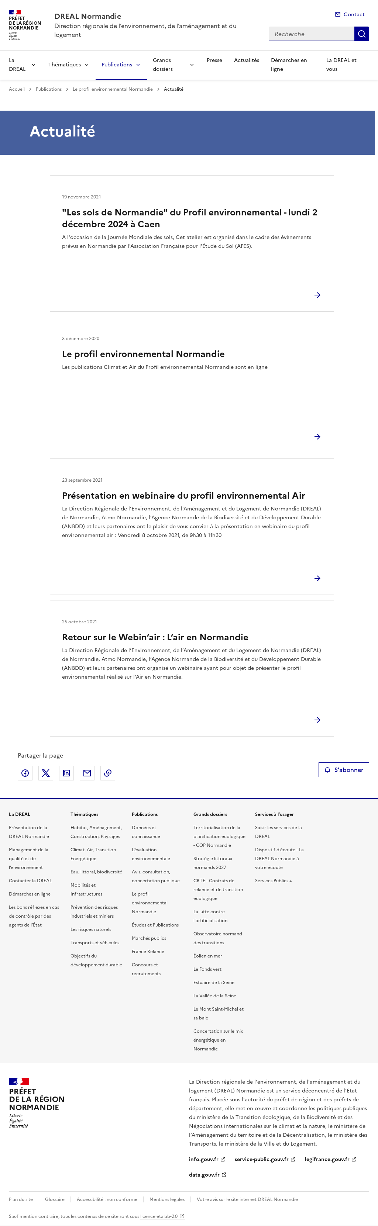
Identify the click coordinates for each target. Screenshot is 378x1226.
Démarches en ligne (289, 64)
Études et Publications (155, 925)
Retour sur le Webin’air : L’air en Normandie (155, 637)
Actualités (246, 60)
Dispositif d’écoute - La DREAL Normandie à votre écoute (279, 858)
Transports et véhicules (95, 942)
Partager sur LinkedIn (66, 773)
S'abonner (343, 769)
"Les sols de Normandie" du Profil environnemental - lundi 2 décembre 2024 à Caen (189, 218)
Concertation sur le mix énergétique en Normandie (218, 1040)
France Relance (148, 951)
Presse (214, 60)
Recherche (361, 34)
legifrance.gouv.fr (327, 1159)
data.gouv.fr (204, 1175)
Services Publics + (273, 880)
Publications (117, 65)
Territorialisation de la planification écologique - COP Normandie (219, 836)
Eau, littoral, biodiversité (96, 872)
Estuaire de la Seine (213, 982)
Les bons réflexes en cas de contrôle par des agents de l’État (34, 916)
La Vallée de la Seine (214, 996)
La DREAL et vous (341, 64)
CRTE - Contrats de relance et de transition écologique (218, 889)
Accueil (17, 89)
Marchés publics (149, 938)
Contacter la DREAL (30, 880)
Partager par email (87, 773)
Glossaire (55, 1199)
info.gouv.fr (204, 1159)
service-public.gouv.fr (262, 1159)
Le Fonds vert (207, 969)
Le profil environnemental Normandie (113, 89)
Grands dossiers (163, 64)
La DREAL (17, 64)
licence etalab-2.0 (159, 1216)
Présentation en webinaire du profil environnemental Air (183, 495)
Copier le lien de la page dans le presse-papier (107, 773)
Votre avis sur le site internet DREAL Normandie (247, 1199)
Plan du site (21, 1199)
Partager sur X (45, 773)
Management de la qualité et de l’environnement (28, 858)
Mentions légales (167, 1199)
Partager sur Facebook (25, 773)
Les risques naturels (91, 929)
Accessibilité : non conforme (107, 1199)
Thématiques (64, 65)
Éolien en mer (207, 956)
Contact (354, 14)
